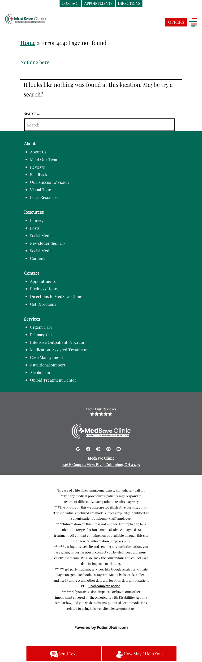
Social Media (41, 235)
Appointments (43, 281)
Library (37, 220)
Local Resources (44, 197)
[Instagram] (99, 448)
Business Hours (44, 288)
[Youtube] (118, 448)
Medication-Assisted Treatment (59, 349)
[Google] (78, 448)
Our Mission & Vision (49, 182)
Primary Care (42, 334)
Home (27, 42)
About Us (38, 151)
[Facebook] (89, 448)
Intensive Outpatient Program (57, 342)
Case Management (46, 357)
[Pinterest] (109, 448)
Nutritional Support (47, 364)
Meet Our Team (44, 159)
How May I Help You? (139, 654)
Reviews (37, 167)
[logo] (34, 19)
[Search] (99, 124)
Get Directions (43, 304)
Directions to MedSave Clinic (56, 296)
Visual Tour (40, 189)
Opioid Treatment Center (53, 380)
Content (37, 258)
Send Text (63, 654)
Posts (35, 228)
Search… (32, 113)
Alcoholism (40, 372)
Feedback (38, 174)
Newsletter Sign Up (47, 243)
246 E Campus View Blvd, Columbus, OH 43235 (101, 464)
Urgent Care (41, 327)
